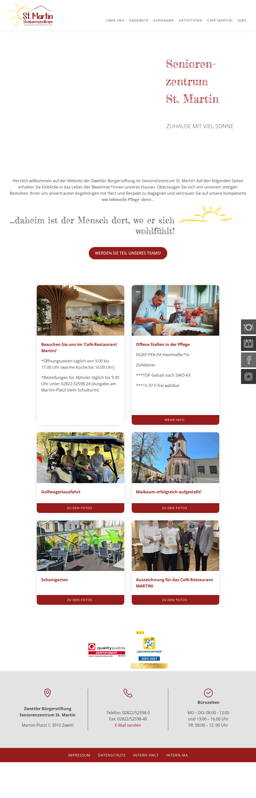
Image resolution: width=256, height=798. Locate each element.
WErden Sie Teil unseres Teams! (128, 253)
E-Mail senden (128, 761)
